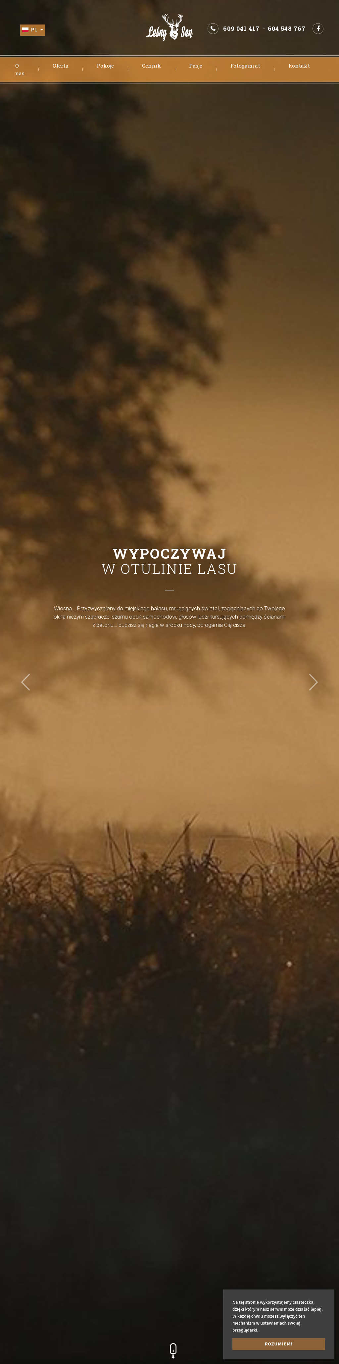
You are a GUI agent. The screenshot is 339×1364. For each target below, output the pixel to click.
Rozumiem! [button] (279, 1344)
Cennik (151, 65)
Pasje (195, 65)
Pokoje (105, 65)
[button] (25, 682)
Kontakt (299, 65)
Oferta (61, 65)
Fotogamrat (245, 65)
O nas (19, 69)
